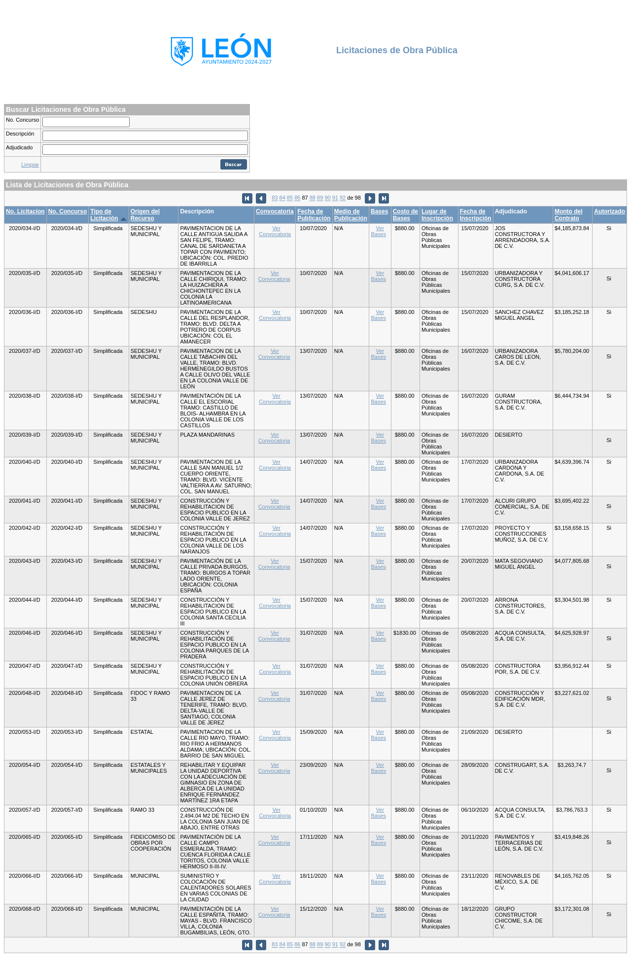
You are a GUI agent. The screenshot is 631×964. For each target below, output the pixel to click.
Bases (379, 211)
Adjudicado (19, 147)
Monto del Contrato (569, 215)
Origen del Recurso (145, 215)
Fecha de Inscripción (475, 215)
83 (275, 198)
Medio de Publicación (350, 215)
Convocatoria (275, 211)
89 (320, 198)
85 (290, 198)
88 (313, 198)
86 (297, 198)
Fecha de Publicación (313, 215)
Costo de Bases (405, 215)
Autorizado (609, 211)
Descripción (20, 134)
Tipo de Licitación (104, 215)
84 (282, 198)
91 (335, 198)
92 (343, 198)
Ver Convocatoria (275, 231)
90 (327, 198)
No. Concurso (22, 120)
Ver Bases (378, 231)
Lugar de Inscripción (437, 215)
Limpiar (30, 165)
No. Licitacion (25, 211)
